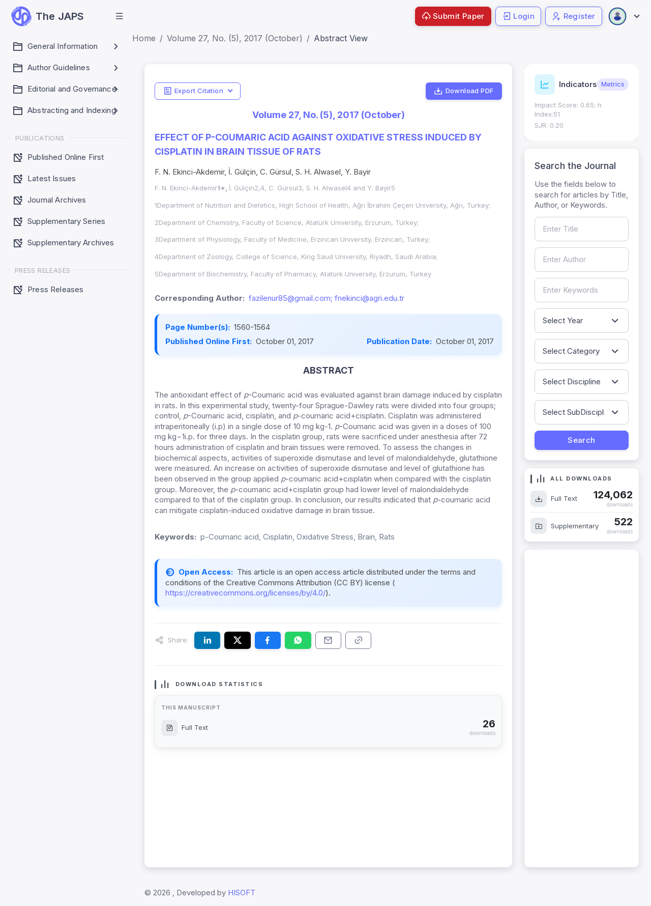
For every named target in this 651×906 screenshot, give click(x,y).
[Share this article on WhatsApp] (298, 640)
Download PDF (463, 91)
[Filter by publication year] (582, 320)
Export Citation (193, 91)
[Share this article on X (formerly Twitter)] (237, 640)
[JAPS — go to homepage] (47, 16)
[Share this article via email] (328, 640)
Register (574, 16)
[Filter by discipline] (582, 382)
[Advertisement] (581, 708)
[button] (119, 16)
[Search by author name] (582, 259)
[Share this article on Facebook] (268, 640)
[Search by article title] (582, 229)
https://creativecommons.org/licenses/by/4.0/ (245, 593)
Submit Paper (453, 16)
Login (518, 16)
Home (144, 38)
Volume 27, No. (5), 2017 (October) (235, 38)
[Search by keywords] (582, 290)
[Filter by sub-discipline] (582, 412)
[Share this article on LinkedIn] (207, 640)
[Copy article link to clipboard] (358, 640)
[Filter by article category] (582, 351)
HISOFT (241, 892)
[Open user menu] (623, 16)
